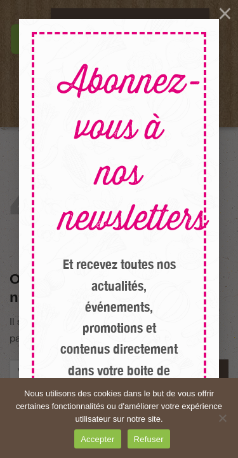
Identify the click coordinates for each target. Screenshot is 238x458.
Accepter (97, 439)
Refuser (149, 439)
